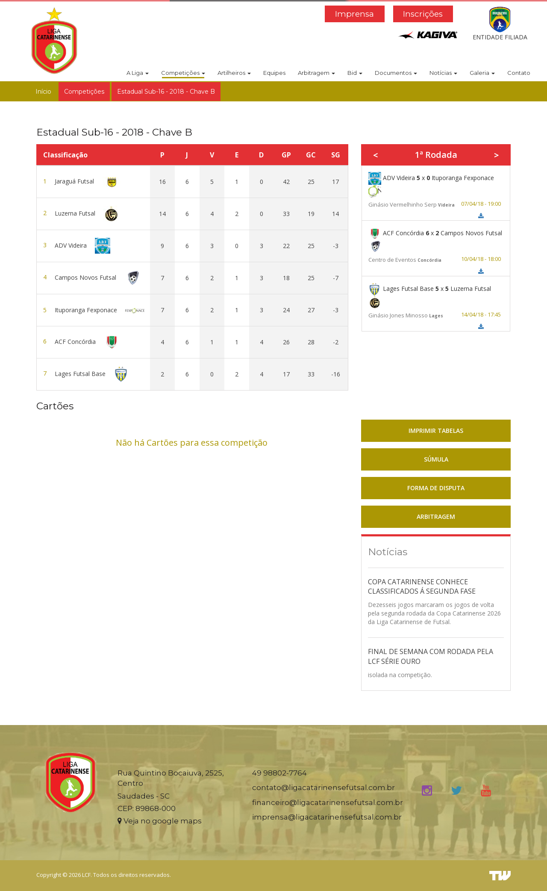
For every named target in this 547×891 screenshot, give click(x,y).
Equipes (274, 72)
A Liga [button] (137, 72)
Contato (518, 72)
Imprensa (354, 14)
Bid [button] (354, 72)
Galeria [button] (482, 72)
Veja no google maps (160, 821)
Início (43, 91)
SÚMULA (436, 459)
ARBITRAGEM (436, 516)
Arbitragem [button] (316, 72)
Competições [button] (183, 72)
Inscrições (423, 14)
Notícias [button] (443, 72)
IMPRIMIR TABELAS (436, 430)
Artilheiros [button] (234, 72)
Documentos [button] (396, 72)
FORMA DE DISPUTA (436, 488)
